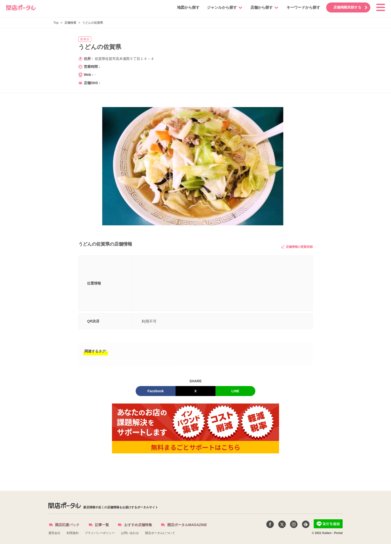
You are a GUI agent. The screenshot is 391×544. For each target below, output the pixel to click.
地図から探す (186, 7)
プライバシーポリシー (100, 533)
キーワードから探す (301, 7)
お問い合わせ (130, 533)
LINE (235, 391)
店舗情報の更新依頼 (297, 247)
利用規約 (73, 533)
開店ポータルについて (160, 533)
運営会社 (54, 533)
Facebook (155, 391)
